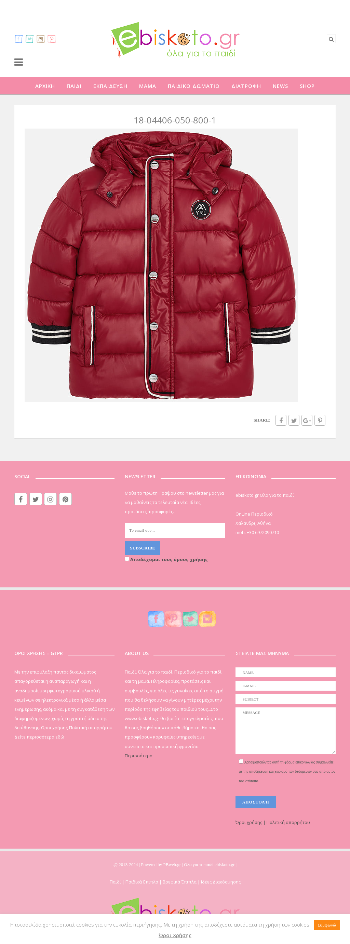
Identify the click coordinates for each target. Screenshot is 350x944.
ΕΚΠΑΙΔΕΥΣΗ (110, 85)
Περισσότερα (138, 756)
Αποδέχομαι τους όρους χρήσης (166, 559)
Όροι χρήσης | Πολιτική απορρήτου (272, 822)
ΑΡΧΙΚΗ (45, 85)
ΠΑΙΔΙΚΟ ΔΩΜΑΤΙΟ (194, 85)
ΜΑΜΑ (147, 85)
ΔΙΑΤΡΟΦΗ (246, 85)
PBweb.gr (172, 864)
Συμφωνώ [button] (327, 925)
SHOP (307, 85)
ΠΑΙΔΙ (74, 85)
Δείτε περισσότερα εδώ (39, 737)
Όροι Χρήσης (175, 935)
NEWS (280, 85)
